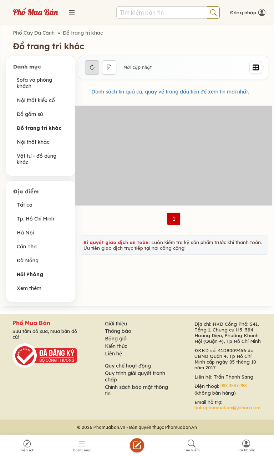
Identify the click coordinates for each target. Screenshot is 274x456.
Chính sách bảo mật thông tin (136, 390)
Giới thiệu (116, 323)
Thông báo (118, 331)
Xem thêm (29, 288)
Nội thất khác (33, 142)
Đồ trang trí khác (83, 33)
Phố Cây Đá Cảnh (34, 33)
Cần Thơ (27, 246)
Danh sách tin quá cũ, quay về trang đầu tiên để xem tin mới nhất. (170, 91)
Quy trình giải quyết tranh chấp (135, 376)
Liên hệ (113, 353)
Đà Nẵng (28, 260)
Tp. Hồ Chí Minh (35, 219)
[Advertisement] (173, 156)
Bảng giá (116, 338)
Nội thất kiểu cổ (36, 100)
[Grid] (256, 67)
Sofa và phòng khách (34, 83)
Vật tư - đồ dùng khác (36, 159)
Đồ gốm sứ (30, 114)
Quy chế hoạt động (128, 366)
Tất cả (24, 205)
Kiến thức (116, 346)
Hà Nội (25, 232)
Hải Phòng (30, 274)
